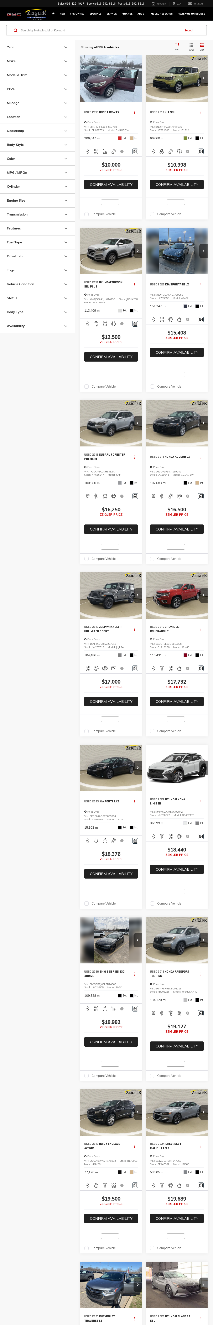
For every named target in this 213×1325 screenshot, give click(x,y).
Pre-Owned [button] (77, 13)
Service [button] (111, 13)
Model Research (162, 13)
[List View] (202, 47)
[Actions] (134, 112)
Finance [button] (127, 13)
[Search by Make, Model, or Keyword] (101, 30)
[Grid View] (190, 47)
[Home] (53, 13)
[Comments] (135, 151)
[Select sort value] (178, 47)
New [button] (62, 13)
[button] (138, 78)
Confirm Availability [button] (111, 184)
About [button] (141, 13)
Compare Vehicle (104, 214)
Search (189, 30)
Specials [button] (95, 13)
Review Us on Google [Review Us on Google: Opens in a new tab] (191, 13)
